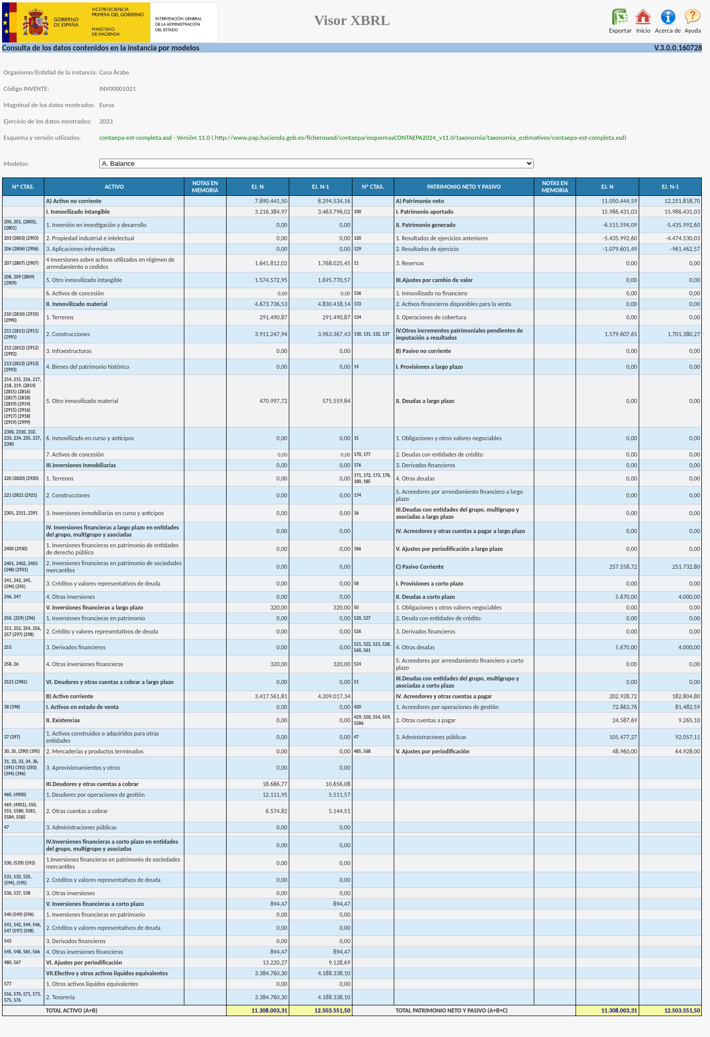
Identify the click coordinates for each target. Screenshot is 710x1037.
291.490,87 (273, 317)
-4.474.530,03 (683, 238)
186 (357, 549)
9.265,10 (689, 720)
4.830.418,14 (334, 304)
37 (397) (12, 737)
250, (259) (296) (19, 618)
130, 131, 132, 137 (372, 334)
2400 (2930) (16, 549)
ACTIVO (114, 186)
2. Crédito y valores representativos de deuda (102, 631)
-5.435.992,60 (683, 225)
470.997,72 (273, 400)
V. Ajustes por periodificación (433, 751)
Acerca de (668, 27)
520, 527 (362, 618)
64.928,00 (687, 751)
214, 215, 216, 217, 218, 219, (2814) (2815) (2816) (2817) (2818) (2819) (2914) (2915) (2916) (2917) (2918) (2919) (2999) (22, 400)
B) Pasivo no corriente (423, 351)
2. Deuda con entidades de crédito (438, 618)
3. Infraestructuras (68, 351)
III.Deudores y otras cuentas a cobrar (92, 784)
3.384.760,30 (271, 973)
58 (356, 583)
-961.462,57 (685, 248)
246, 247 (12, 597)
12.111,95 (275, 794)
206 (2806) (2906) (21, 249)
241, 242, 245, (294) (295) (18, 583)
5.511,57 (339, 794)
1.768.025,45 (334, 263)
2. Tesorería (60, 997)
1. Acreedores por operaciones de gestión (447, 707)
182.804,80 (686, 696)
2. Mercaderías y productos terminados (94, 751)
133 (357, 304)
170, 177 (362, 454)
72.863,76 (624, 707)
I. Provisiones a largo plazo (429, 366)
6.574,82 (277, 811)
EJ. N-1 (320, 186)
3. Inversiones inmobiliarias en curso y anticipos (104, 513)
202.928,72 (623, 696)
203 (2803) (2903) (21, 238)
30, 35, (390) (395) (22, 751)
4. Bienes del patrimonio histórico (87, 366)
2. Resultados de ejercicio (427, 248)
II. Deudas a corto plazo (425, 596)
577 (7, 984)
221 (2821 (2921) (20, 495)
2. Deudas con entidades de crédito (439, 454)
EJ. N (258, 186)
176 (357, 465)
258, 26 (11, 664)
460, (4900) (15, 795)
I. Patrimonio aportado (424, 211)
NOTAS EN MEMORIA (205, 187)
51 (356, 682)
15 (356, 438)
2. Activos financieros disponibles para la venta (453, 304)
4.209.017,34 (334, 696)
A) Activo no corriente (73, 201)
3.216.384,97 (271, 211)
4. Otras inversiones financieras (84, 664)
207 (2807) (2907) (21, 263)
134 (357, 317)
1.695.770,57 (334, 280)
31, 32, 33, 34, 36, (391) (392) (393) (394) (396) (21, 767)
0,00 (282, 225)
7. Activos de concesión (74, 454)
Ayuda (693, 27)
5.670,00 (626, 596)
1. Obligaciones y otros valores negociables (449, 438)
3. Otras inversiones (70, 893)
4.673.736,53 (271, 304)
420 (357, 707)
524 (357, 664)
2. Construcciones (68, 334)
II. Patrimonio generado (425, 225)
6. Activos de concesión (74, 293)
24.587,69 (624, 720)
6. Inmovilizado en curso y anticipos (89, 438)
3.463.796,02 (334, 211)
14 (356, 367)
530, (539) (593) (19, 863)
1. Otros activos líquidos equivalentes (92, 984)
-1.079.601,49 (620, 248)
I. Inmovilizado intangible (78, 211)
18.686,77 (275, 784)
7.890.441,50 (271, 201)
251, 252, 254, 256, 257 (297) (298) (22, 631)
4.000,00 (689, 596)
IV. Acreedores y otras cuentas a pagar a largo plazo (460, 531)
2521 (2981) (16, 682)
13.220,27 (275, 962)
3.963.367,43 (334, 334)
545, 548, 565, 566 (22, 952)
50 (356, 607)
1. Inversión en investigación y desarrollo (96, 225)
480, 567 (12, 962)
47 (356, 737)
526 (357, 631)
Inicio (643, 27)
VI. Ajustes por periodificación (84, 962)
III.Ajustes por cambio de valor (434, 280)
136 (357, 293)
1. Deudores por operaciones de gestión (95, 794)
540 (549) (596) (19, 915)
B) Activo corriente (69, 696)
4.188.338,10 (334, 973)
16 (356, 513)
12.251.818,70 (682, 201)
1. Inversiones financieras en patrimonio (95, 618)
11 (356, 263)
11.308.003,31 (269, 1010)
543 (7, 941)
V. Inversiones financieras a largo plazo (94, 607)
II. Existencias (62, 720)
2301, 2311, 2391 (21, 513)
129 (357, 249)
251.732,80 (686, 566)
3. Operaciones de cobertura (431, 317)
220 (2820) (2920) (21, 478)
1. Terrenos (59, 317)
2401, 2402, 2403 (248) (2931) (21, 567)
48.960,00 (624, 751)
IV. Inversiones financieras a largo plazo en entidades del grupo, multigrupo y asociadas (112, 531)
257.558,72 (623, 566)
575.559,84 (336, 400)
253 (7, 647)
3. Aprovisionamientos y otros (83, 767)
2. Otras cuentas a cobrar (76, 811)
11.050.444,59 (619, 201)
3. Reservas (410, 263)
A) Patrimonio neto (420, 201)
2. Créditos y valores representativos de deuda (103, 879)
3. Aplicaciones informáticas (80, 248)
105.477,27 (623, 737)
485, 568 (362, 751)
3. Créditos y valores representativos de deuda (103, 583)
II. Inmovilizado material (76, 304)
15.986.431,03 (619, 211)
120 (357, 238)
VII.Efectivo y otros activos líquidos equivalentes (107, 973)
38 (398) (12, 707)
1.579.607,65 (621, 334)
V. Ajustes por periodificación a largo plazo (449, 548)
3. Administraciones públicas (431, 737)
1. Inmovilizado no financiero (432, 293)
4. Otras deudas (415, 478)
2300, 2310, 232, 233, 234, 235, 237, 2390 (22, 438)
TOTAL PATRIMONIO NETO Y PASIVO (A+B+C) (452, 1010)
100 (357, 212)
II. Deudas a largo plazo (425, 400)
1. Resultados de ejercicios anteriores (441, 238)
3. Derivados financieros (425, 465)
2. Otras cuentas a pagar (425, 720)
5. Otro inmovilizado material (82, 400)
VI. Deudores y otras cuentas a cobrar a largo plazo (110, 682)
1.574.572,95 (271, 280)
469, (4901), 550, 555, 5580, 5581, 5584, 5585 (20, 811)
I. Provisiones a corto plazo (429, 583)
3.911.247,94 (271, 334)
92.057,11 (687, 737)
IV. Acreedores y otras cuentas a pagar (444, 696)
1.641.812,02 (271, 263)
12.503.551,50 (332, 1010)
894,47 (278, 903)
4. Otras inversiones (70, 596)
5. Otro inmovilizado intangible (84, 280)
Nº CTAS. (23, 186)
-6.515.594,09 (620, 225)
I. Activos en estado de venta (82, 707)
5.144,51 (339, 811)
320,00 (278, 607)
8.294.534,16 (334, 201)
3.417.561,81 (271, 696)
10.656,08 (337, 784)
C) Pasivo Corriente (420, 566)
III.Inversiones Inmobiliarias (81, 465)
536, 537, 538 (17, 893)
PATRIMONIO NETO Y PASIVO (464, 186)
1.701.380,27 (684, 334)
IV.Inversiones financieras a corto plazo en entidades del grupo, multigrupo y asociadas (112, 845)
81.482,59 (687, 707)
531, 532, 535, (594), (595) (18, 880)
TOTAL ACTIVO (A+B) (71, 1010)
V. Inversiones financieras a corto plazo (95, 903)
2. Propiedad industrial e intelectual (90, 238)
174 (357, 495)
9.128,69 (339, 962)
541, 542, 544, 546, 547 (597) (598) (22, 928)
